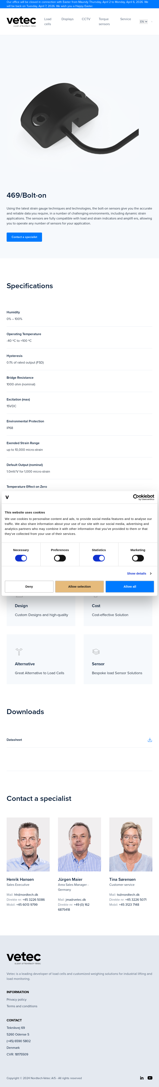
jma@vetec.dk (76, 899)
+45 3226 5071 (135, 899)
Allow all (130, 586)
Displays (67, 19)
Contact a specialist (24, 237)
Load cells (47, 21)
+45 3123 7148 (129, 904)
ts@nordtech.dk (128, 894)
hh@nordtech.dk (26, 894)
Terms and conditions (22, 1006)
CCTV (86, 19)
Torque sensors (104, 21)
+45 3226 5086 (34, 899)
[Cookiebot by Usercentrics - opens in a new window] (136, 497)
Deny (29, 586)
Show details (136, 573)
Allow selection (79, 586)
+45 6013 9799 (26, 904)
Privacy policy (16, 999)
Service (125, 19)
